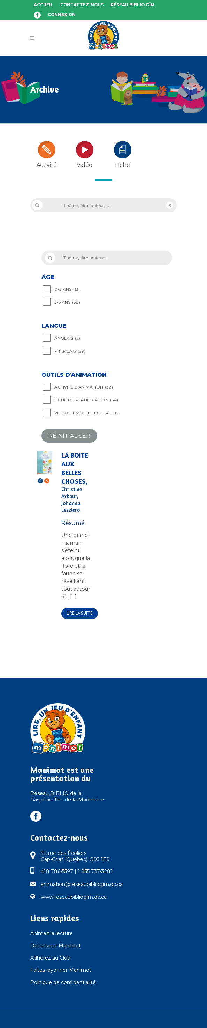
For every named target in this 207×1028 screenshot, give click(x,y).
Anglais (67, 338)
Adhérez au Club (50, 958)
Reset (169, 205)
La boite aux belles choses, (77, 482)
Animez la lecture (51, 933)
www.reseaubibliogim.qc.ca (74, 897)
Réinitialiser (69, 435)
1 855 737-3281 (95, 871)
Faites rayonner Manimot (60, 970)
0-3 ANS (67, 289)
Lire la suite (80, 613)
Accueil (43, 4)
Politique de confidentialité (63, 982)
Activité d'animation (83, 387)
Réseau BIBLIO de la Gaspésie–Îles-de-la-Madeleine (67, 796)
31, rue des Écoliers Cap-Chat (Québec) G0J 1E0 (75, 856)
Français (69, 351)
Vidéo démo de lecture (86, 412)
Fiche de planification (86, 400)
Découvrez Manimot (55, 945)
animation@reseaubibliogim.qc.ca (82, 884)
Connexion (62, 14)
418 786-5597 (57, 871)
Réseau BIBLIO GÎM (132, 4)
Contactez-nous (82, 4)
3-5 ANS (67, 302)
